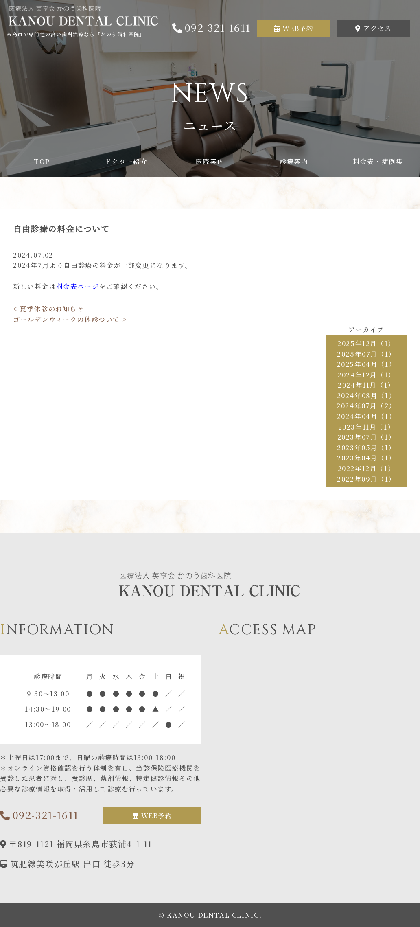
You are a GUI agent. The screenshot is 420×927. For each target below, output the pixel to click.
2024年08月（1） (366, 395)
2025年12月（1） (366, 343)
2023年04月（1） (366, 457)
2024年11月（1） (366, 385)
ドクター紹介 (126, 161)
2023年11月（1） (366, 427)
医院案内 (210, 161)
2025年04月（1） (366, 364)
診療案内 (294, 161)
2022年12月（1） (366, 468)
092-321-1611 (218, 27)
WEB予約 (298, 28)
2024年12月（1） (366, 374)
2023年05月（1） (366, 447)
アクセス (377, 28)
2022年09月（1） (366, 479)
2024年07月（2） (366, 405)
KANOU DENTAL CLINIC (213, 915)
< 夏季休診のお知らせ (48, 308)
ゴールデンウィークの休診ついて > (70, 319)
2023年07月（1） (366, 437)
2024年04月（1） (366, 416)
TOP (42, 161)
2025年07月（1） (366, 354)
